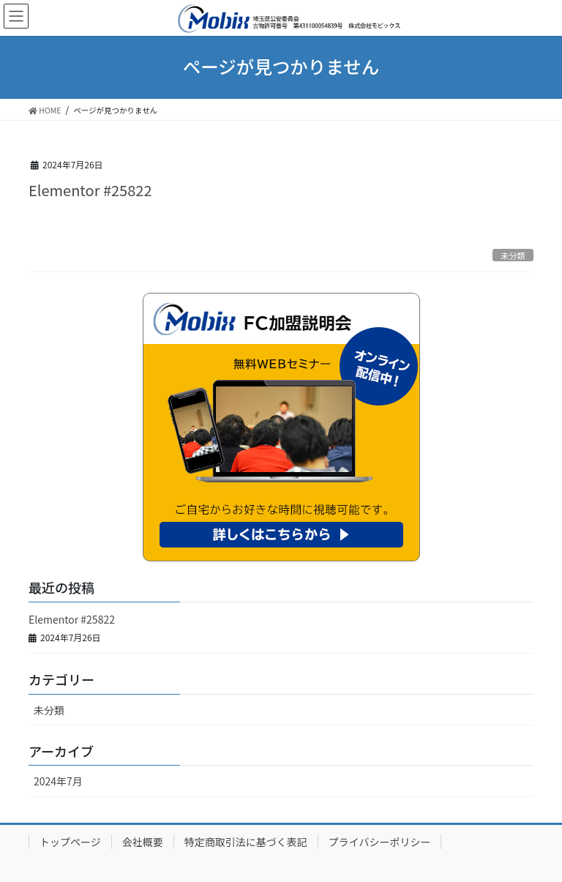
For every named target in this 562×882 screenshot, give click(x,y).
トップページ (70, 841)
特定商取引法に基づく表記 (245, 841)
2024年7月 (58, 781)
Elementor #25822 (90, 190)
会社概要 (142, 841)
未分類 (513, 255)
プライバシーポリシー (380, 841)
